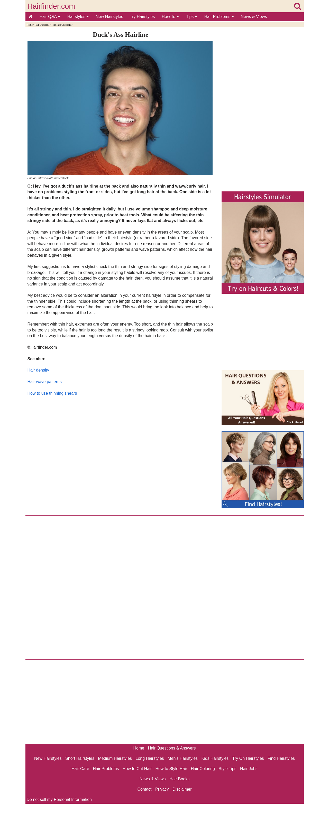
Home (30, 24)
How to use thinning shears (52, 393)
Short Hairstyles (79, 758)
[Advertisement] (121, 457)
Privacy (162, 789)
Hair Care (80, 768)
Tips (191, 16)
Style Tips (227, 768)
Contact (144, 789)
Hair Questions (42, 24)
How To (170, 16)
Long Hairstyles (150, 758)
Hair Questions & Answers (172, 748)
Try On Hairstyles (248, 758)
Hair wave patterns (45, 382)
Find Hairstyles (281, 758)
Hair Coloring (203, 768)
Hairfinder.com (51, 6)
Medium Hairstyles (115, 758)
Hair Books (179, 779)
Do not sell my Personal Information (59, 799)
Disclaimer (182, 789)
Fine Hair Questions (61, 24)
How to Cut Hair (137, 768)
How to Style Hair (171, 768)
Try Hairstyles (142, 16)
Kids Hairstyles (215, 758)
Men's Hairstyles (183, 758)
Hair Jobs (249, 768)
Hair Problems (219, 16)
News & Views (254, 16)
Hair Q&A (50, 16)
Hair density (38, 370)
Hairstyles (78, 16)
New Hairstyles (109, 16)
